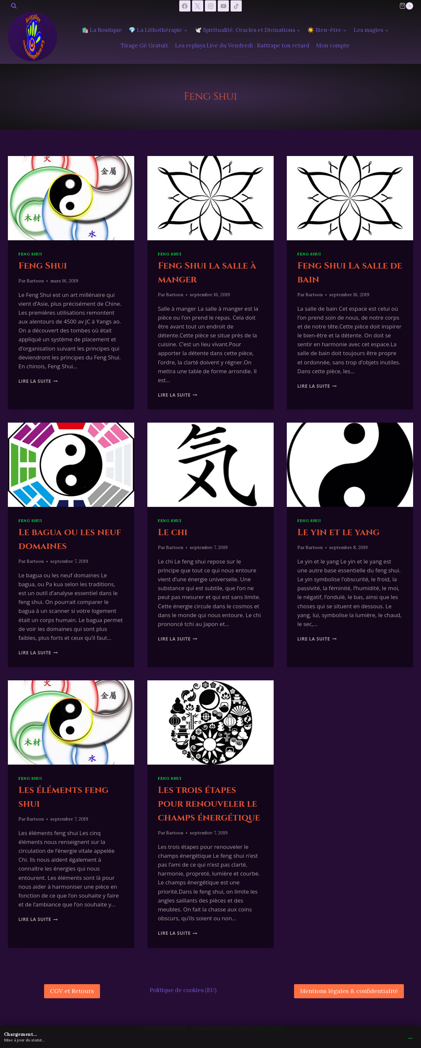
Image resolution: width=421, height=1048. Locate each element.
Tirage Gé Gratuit (144, 45)
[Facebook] (184, 6)
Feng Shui (30, 253)
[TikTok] (236, 6)
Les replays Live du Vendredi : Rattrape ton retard (242, 45)
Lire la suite (38, 381)
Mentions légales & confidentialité (349, 991)
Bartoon (35, 281)
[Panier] (406, 6)
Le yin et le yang (338, 532)
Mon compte (333, 45)
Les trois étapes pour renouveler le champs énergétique (209, 804)
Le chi (172, 532)
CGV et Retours (72, 991)
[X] (197, 6)
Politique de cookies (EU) (183, 990)
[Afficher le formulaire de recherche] (14, 6)
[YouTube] (223, 6)
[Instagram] (210, 6)
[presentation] (71, 198)
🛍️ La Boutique (102, 30)
